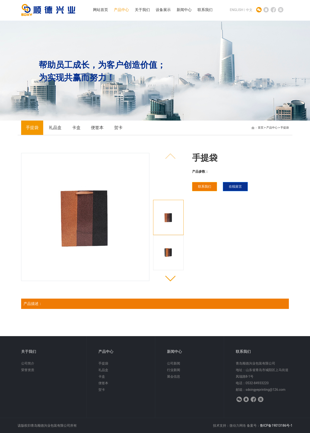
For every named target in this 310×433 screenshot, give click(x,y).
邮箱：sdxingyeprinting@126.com (261, 389)
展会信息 (173, 376)
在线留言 (235, 186)
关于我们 (142, 10)
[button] (170, 278)
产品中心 (121, 10)
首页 (261, 127)
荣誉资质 (27, 370)
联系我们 (205, 10)
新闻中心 (184, 10)
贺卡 (118, 127)
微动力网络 (237, 425)
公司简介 (27, 363)
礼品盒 (55, 127)
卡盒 (76, 127)
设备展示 (163, 10)
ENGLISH (236, 10)
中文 (249, 10)
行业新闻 (173, 370)
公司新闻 (173, 363)
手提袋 (32, 127)
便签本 (97, 127)
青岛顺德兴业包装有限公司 (255, 363)
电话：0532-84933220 (252, 383)
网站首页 (100, 10)
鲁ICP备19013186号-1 (276, 425)
